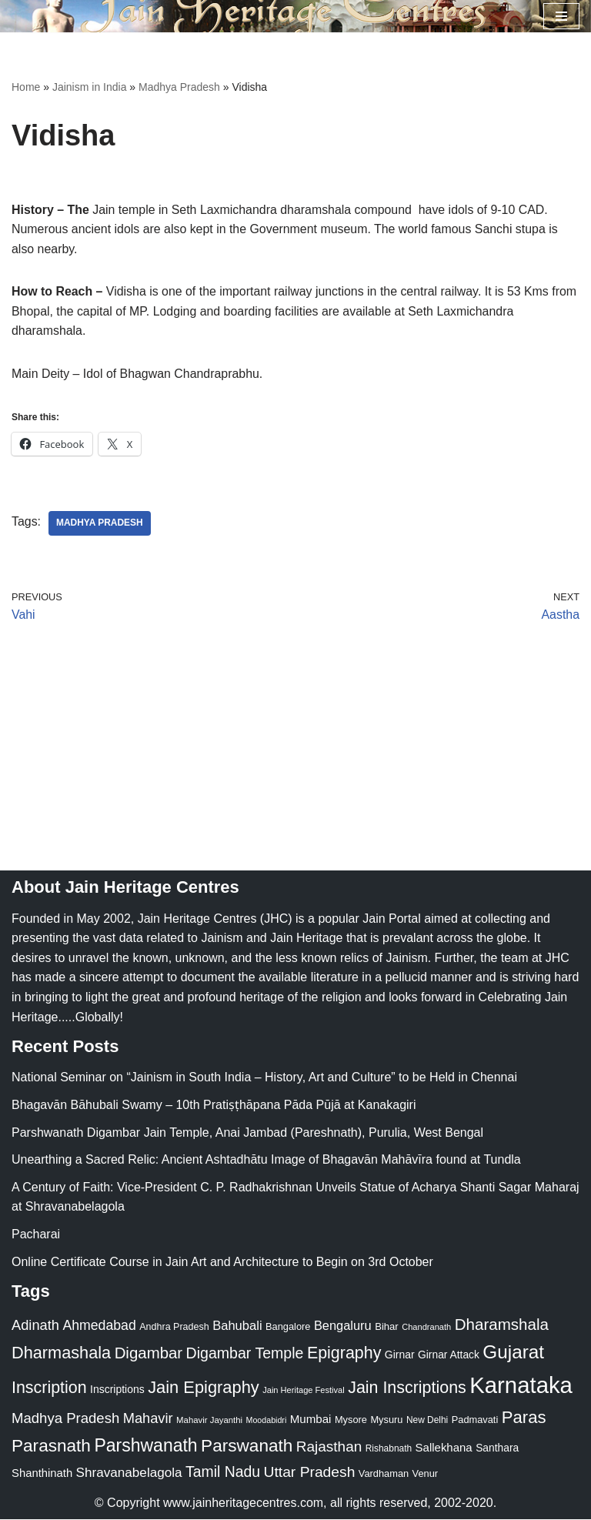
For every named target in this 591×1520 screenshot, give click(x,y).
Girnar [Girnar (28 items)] (400, 1355)
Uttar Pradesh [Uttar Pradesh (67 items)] (310, 1473)
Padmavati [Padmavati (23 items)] (475, 1420)
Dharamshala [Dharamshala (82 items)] (502, 1325)
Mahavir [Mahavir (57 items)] (148, 1419)
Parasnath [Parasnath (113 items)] (51, 1446)
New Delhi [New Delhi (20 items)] (427, 1420)
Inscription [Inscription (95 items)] (49, 1388)
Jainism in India (89, 87)
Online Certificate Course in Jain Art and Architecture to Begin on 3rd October (222, 1262)
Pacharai (36, 1234)
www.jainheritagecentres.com (243, 1504)
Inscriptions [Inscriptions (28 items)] (117, 1390)
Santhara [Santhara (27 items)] (497, 1448)
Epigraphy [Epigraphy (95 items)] (344, 1354)
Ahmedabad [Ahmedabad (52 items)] (98, 1326)
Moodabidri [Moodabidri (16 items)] (266, 1420)
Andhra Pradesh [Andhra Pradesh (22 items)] (174, 1327)
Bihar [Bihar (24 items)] (387, 1327)
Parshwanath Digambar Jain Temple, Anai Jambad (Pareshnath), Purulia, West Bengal (247, 1133)
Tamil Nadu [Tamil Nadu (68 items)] (222, 1472)
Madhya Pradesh (179, 87)
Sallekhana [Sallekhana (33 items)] (444, 1448)
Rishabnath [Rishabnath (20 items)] (389, 1449)
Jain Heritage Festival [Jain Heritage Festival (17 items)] (303, 1390)
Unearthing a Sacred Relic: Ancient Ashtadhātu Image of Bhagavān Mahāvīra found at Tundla (266, 1160)
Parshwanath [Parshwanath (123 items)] (145, 1446)
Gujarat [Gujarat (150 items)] (513, 1352)
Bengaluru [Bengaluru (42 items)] (343, 1326)
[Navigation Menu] (561, 16)
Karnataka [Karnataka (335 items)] (521, 1385)
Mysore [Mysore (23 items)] (351, 1420)
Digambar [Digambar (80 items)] (149, 1353)
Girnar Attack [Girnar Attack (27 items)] (448, 1355)
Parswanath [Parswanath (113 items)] (246, 1446)
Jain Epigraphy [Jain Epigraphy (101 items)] (203, 1388)
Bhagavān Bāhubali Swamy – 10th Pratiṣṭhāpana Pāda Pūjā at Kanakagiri (214, 1105)
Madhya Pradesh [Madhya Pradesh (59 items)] (65, 1419)
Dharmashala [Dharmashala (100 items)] (61, 1353)
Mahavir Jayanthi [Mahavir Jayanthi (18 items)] (209, 1420)
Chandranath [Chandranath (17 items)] (426, 1327)
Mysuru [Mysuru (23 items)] (386, 1420)
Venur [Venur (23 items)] (425, 1474)
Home (26, 87)
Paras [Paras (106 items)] (524, 1418)
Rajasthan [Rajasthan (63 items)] (329, 1447)
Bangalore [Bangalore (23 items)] (287, 1327)
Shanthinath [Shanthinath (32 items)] (42, 1474)
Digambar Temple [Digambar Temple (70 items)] (245, 1353)
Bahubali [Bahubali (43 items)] (237, 1326)
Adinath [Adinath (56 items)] (35, 1326)
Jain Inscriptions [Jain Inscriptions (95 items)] (407, 1388)
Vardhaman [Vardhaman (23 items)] (384, 1474)
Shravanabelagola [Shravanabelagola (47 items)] (129, 1473)
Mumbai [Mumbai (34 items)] (311, 1419)
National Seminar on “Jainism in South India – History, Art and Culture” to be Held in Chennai (264, 1078)
